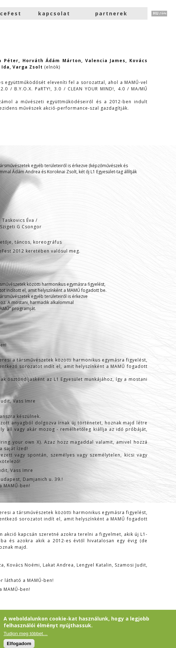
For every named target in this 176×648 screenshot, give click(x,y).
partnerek (111, 13)
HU (156, 13)
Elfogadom (19, 643)
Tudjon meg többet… (26, 633)
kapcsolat (54, 13)
